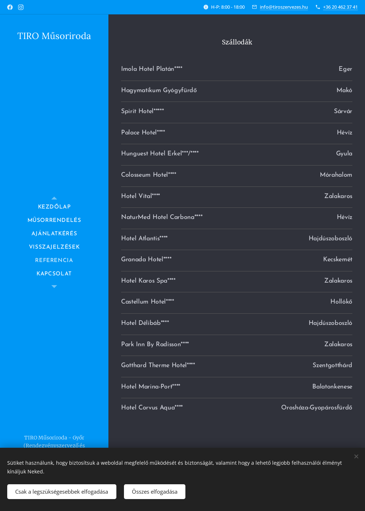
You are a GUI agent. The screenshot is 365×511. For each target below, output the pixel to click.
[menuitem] (54, 207)
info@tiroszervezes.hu (284, 7)
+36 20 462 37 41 (340, 7)
